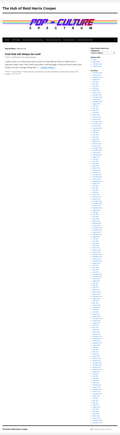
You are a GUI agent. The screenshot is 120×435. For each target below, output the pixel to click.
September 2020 (97, 208)
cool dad (47, 71)
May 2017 (96, 285)
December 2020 (97, 201)
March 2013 (96, 356)
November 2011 (97, 389)
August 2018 (96, 263)
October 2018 (97, 259)
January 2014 (96, 334)
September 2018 (97, 261)
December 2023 (97, 121)
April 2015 (96, 312)
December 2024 (97, 95)
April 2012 (96, 380)
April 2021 (96, 192)
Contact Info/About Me (84, 40)
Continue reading (48, 67)
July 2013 (95, 347)
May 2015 (96, 310)
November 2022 (97, 150)
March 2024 (96, 115)
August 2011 (96, 396)
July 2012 (95, 374)
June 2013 (96, 349)
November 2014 (97, 318)
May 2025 (96, 86)
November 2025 (97, 73)
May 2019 (96, 243)
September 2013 (97, 343)
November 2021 (97, 177)
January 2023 (96, 146)
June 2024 (96, 108)
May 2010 (96, 411)
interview (62, 71)
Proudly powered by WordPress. (102, 429)
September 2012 (97, 369)
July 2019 (95, 239)
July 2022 (95, 159)
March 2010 (96, 416)
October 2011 (97, 391)
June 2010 (96, 409)
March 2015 (96, 314)
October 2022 (97, 152)
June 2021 (96, 188)
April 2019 (96, 245)
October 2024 (97, 99)
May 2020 (96, 217)
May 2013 (96, 352)
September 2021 (97, 181)
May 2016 (96, 303)
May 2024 (96, 110)
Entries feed (96, 62)
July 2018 (95, 265)
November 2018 (97, 256)
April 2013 (96, 354)
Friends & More (68, 40)
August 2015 (96, 307)
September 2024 (97, 101)
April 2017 (96, 287)
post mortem (70, 71)
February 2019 (97, 250)
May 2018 (96, 270)
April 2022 (96, 166)
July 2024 (95, 106)
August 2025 (96, 79)
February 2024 (97, 117)
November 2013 (97, 338)
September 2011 (97, 394)
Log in (94, 59)
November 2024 (97, 97)
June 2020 (96, 214)
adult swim (31, 71)
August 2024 (96, 104)
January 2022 (96, 172)
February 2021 (97, 197)
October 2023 (97, 126)
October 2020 (97, 205)
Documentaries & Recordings (33, 40)
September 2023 (97, 128)
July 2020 (95, 212)
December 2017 (97, 274)
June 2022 (96, 161)
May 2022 (96, 163)
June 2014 (96, 325)
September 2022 (97, 155)
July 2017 (95, 283)
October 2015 (97, 305)
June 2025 (96, 84)
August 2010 (96, 407)
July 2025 (95, 82)
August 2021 (96, 183)
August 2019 (96, 236)
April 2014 (96, 329)
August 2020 (96, 210)
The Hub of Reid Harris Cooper (29, 8)
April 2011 (96, 405)
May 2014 (96, 327)
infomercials (55, 71)
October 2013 (97, 341)
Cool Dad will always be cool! (23, 54)
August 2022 (96, 157)
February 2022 (97, 170)
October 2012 (97, 367)
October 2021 (97, 179)
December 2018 (97, 254)
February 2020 (97, 223)
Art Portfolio (16, 40)
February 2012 (97, 385)
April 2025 (96, 88)
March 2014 (96, 332)
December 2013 (97, 336)
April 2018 (96, 272)
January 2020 (96, 225)
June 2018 (96, 267)
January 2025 (96, 93)
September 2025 (97, 77)
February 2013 (97, 358)
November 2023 (97, 124)
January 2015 (96, 316)
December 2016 (97, 296)
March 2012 (96, 383)
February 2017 (97, 292)
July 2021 (95, 186)
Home (7, 40)
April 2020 (96, 219)
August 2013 (96, 345)
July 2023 (95, 132)
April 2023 (96, 139)
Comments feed (97, 64)
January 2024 (96, 119)
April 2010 (96, 414)
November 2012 (97, 365)
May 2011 (96, 403)
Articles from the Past (53, 40)
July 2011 (95, 398)
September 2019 (97, 234)
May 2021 (96, 190)
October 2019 (97, 232)
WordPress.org (97, 66)
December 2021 (97, 175)
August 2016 (96, 298)
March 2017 (96, 290)
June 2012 (96, 376)
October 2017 (97, 279)
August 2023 (96, 130)
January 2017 (96, 294)
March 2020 (96, 221)
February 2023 (97, 144)
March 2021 (96, 194)
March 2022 (96, 168)
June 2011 (96, 400)
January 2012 (96, 387)
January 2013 (96, 360)
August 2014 (96, 323)
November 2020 (97, 203)
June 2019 (96, 241)
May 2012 (96, 378)
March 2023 (96, 141)
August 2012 (96, 372)
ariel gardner (39, 71)
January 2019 (96, 252)
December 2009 (97, 420)
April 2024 (96, 113)
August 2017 (96, 281)
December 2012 (97, 363)
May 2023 (96, 137)
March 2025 (96, 90)
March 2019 (96, 248)
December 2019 (97, 228)
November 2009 (97, 422)
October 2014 (97, 321)
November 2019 (97, 230)
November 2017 (97, 276)
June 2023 (96, 135)
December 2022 (97, 148)
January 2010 (96, 418)
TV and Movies (16, 71)
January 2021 (96, 199)
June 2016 (96, 301)
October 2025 (97, 75)
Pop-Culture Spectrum (29, 57)
